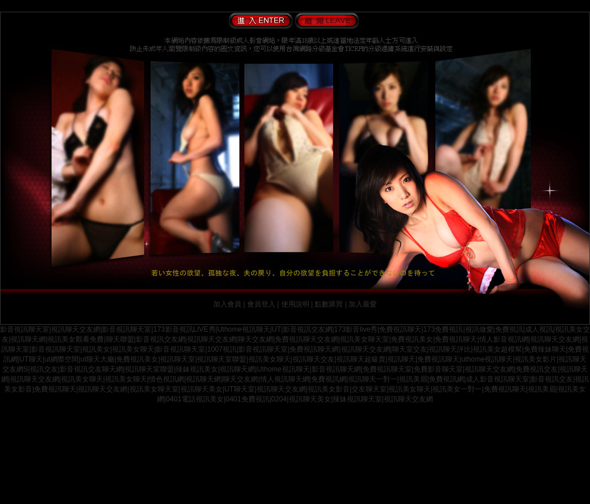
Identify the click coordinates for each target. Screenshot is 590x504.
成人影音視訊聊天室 (497, 379)
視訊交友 (44, 369)
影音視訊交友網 (307, 329)
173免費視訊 (443, 329)
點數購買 (329, 304)
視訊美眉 (413, 379)
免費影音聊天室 (438, 369)
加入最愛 (363, 304)
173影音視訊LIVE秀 (184, 329)
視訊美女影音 (329, 389)
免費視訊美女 (412, 339)
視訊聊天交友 (313, 359)
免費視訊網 (328, 379)
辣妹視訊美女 (197, 369)
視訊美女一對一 (457, 389)
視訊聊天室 (177, 359)
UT (276, 329)
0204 (279, 399)
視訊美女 (96, 349)
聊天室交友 (409, 349)
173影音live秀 (355, 329)
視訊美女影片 (535, 359)
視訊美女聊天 (133, 349)
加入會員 (227, 304)
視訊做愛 (479, 329)
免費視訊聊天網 (314, 349)
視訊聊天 (401, 359)
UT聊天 (31, 359)
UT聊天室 (239, 389)
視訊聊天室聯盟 (221, 359)
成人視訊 (539, 329)
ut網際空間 (62, 359)
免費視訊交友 (537, 369)
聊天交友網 (255, 339)
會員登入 (261, 304)
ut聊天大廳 (97, 359)
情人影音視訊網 (503, 339)
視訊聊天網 (28, 339)
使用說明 (295, 304)
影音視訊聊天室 (24, 329)
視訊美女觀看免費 (75, 339)
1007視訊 (222, 349)
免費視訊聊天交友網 (306, 339)
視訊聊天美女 (201, 389)
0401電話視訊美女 (195, 399)
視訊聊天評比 (450, 349)
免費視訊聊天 (400, 329)
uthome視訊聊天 (487, 359)
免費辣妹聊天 (545, 349)
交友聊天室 (369, 389)
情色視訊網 (166, 379)
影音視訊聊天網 (336, 369)
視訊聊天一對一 (372, 379)
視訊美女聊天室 (364, 339)
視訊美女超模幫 (497, 349)
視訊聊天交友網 (75, 329)
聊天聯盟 (120, 339)
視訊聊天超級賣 (361, 359)
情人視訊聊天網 (284, 379)
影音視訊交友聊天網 (91, 369)
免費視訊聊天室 (387, 369)
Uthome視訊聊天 (243, 329)
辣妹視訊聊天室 (357, 399)
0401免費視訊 (248, 399)
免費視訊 (509, 329)
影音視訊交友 (552, 379)
